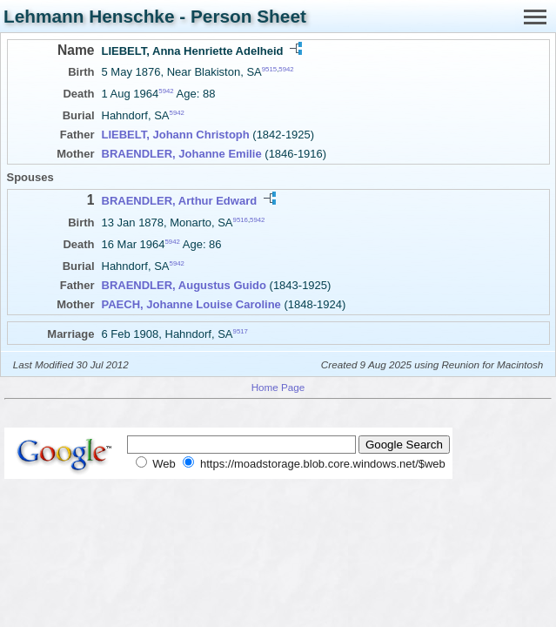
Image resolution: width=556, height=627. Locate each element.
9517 (240, 331)
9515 (269, 69)
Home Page (278, 387)
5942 (285, 69)
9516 (240, 219)
